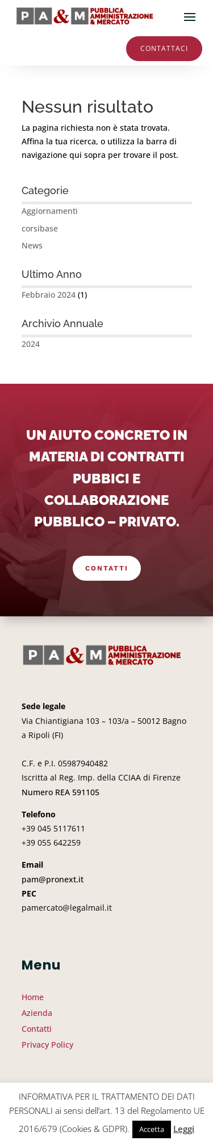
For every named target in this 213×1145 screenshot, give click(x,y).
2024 (31, 343)
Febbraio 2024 (49, 294)
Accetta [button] (151, 1129)
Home (33, 997)
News (32, 245)
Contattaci (164, 48)
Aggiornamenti (50, 210)
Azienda (37, 1012)
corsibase (40, 228)
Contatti (106, 568)
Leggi (183, 1128)
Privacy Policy (47, 1044)
